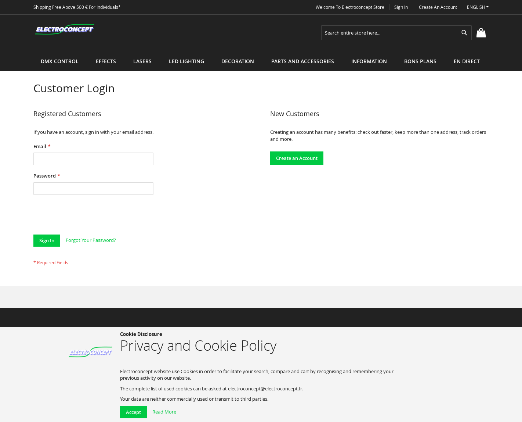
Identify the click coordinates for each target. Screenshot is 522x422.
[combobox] (396, 32)
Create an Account (438, 7)
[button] (478, 7)
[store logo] (64, 29)
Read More (164, 411)
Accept (133, 412)
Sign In (401, 7)
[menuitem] (59, 61)
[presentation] (89, 216)
